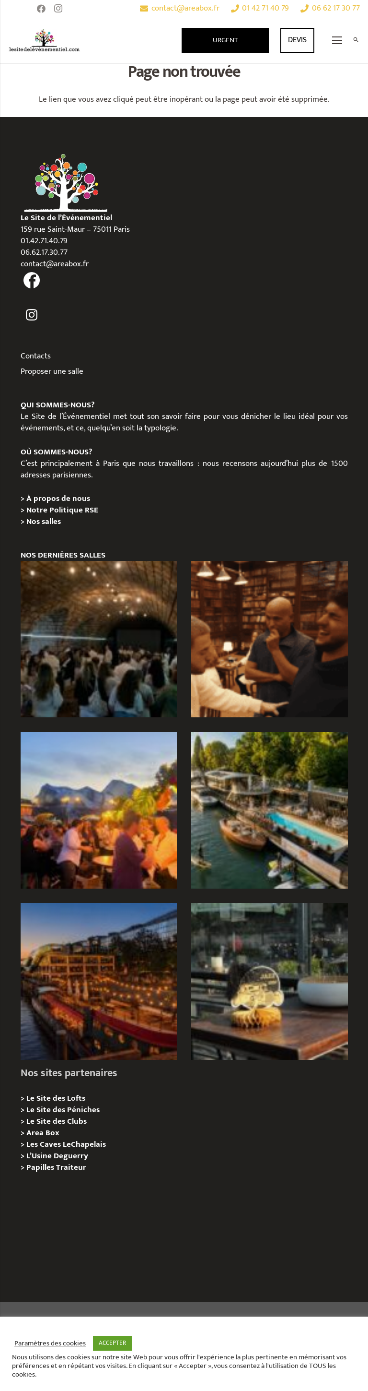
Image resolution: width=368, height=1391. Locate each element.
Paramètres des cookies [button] (50, 1343)
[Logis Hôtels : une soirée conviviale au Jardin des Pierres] (99, 639)
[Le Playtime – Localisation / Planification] (99, 981)
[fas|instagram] (32, 315)
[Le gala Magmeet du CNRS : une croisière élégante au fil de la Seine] (99, 810)
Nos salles (43, 521)
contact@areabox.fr (55, 264)
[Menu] (337, 40)
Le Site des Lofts (55, 1098)
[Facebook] (41, 8)
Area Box (42, 1133)
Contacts (36, 356)
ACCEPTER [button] (112, 1343)
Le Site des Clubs (56, 1121)
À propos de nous (58, 498)
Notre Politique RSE (62, 510)
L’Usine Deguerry (57, 1156)
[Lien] (44, 40)
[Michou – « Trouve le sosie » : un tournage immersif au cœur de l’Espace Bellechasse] (269, 639)
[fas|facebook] (32, 281)
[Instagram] (58, 8)
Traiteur (71, 1167)
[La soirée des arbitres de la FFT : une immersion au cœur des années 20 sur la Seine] (269, 981)
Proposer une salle (52, 371)
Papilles (41, 1167)
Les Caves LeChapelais (66, 1144)
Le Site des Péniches (63, 1110)
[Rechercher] (355, 40)
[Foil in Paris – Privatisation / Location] (269, 810)
